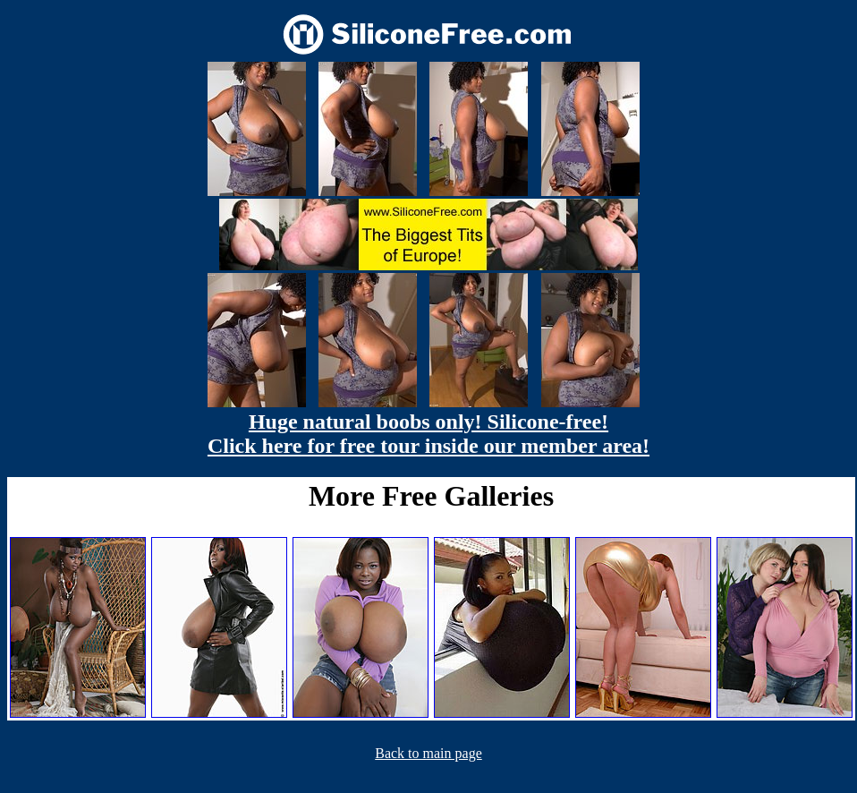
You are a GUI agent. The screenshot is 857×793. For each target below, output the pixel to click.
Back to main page (428, 753)
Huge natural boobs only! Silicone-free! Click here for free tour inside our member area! (428, 433)
